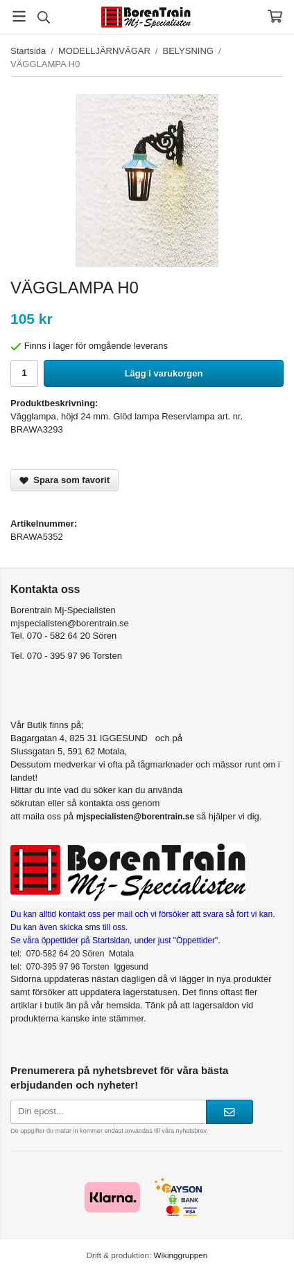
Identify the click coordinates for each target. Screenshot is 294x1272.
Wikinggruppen (180, 1255)
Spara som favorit (64, 480)
